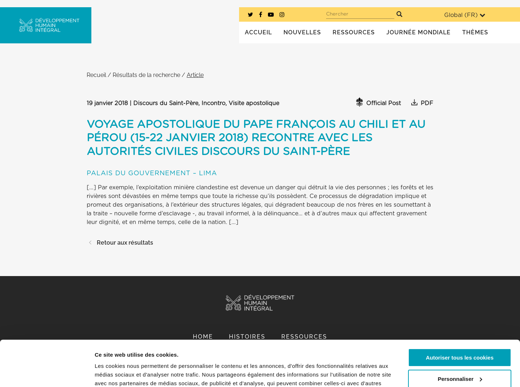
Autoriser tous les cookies (460, 318)
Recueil (96, 75)
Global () (464, 15)
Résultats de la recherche (146, 75)
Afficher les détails (119, 373)
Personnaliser (460, 339)
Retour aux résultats (120, 242)
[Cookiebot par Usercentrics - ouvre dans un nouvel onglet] (46, 372)
